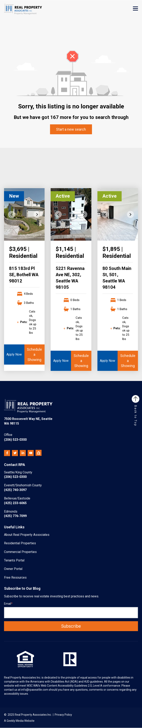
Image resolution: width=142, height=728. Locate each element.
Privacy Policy (63, 714)
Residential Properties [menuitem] (20, 543)
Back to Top (135, 410)
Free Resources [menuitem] (15, 577)
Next (37, 214)
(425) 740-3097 (23, 487)
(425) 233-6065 (17, 500)
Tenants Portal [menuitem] (14, 560)
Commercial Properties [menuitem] (20, 552)
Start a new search (71, 129)
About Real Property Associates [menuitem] (26, 535)
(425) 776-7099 (15, 514)
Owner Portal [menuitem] (13, 569)
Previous (11, 214)
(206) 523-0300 (15, 437)
